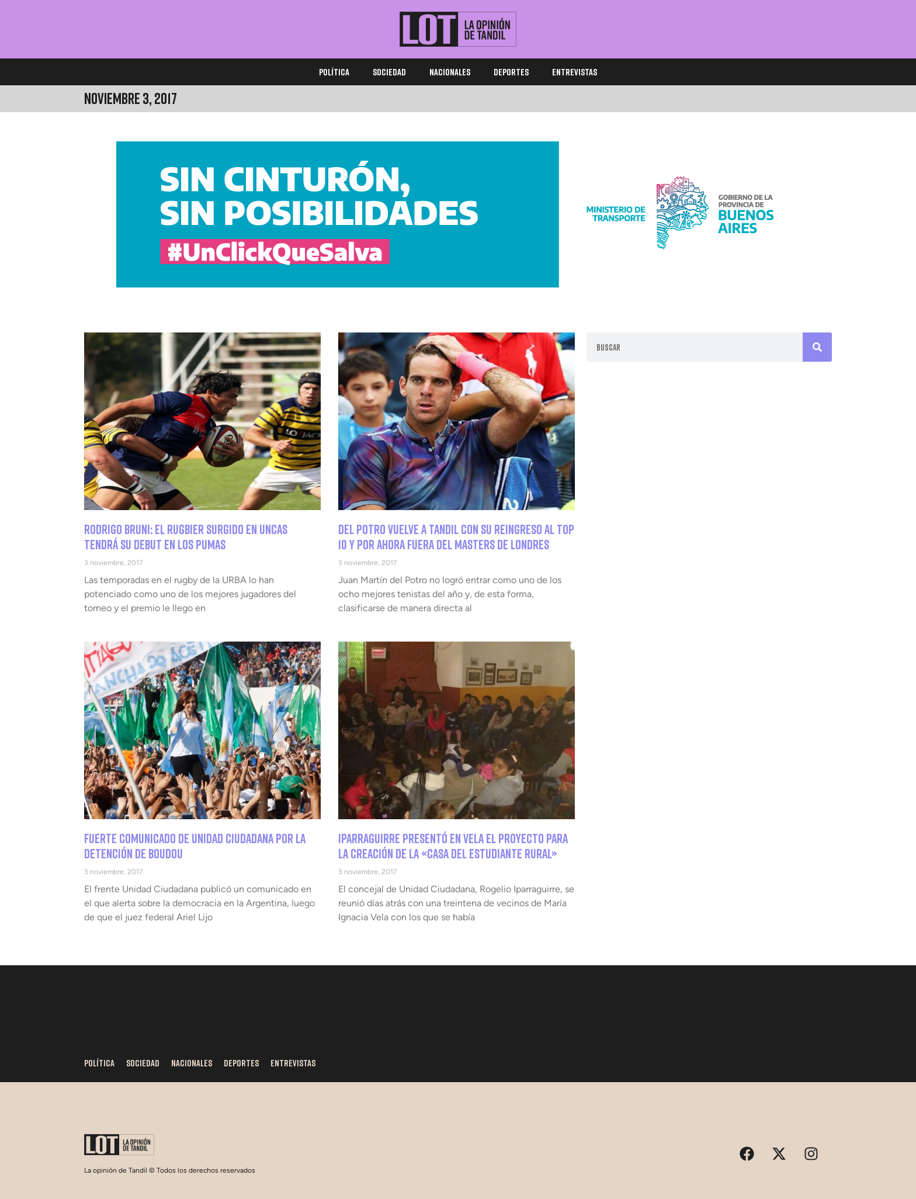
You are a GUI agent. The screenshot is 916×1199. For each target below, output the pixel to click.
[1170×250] (458, 284)
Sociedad (389, 72)
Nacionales (449, 72)
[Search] (817, 347)
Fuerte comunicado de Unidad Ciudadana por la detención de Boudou (195, 845)
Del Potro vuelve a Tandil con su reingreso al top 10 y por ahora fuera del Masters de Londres (456, 536)
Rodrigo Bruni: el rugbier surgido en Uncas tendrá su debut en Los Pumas (185, 536)
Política (334, 72)
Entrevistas (574, 72)
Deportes (511, 72)
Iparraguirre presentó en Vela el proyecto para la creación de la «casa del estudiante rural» (453, 845)
